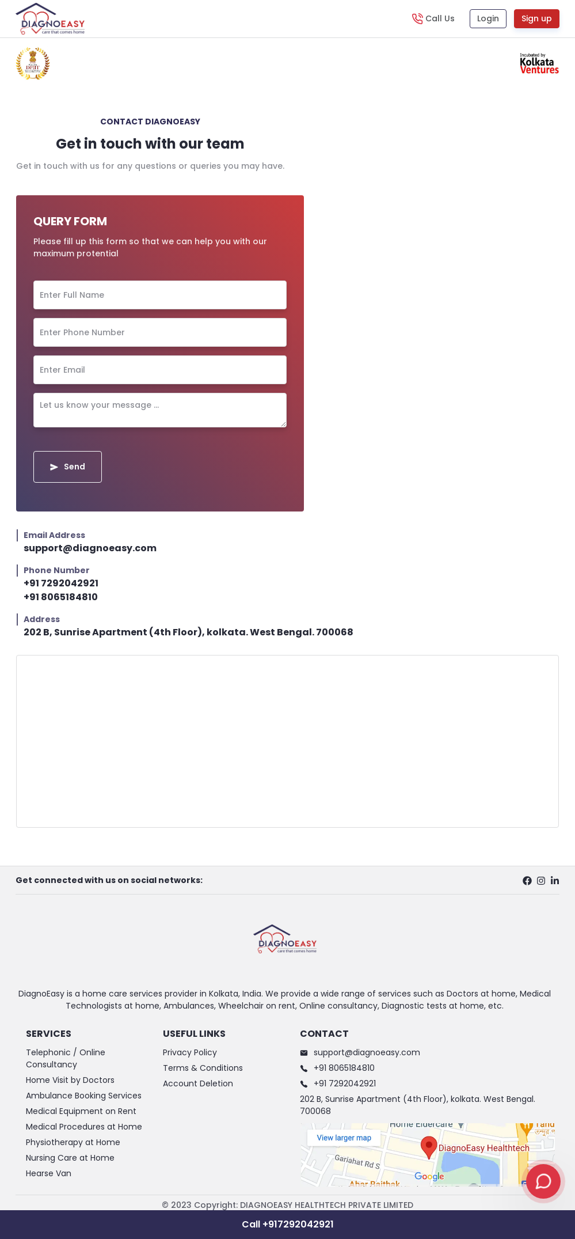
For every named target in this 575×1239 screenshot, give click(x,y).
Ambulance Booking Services (84, 1095)
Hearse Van (48, 1173)
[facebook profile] (527, 880)
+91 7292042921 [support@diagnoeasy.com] (61, 583)
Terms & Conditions (203, 1068)
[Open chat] (543, 1181)
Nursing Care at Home (70, 1158)
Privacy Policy (190, 1052)
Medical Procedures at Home (84, 1126)
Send (67, 466)
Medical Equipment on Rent (81, 1111)
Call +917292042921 (288, 1224)
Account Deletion (198, 1083)
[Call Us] (433, 18)
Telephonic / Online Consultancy (65, 1058)
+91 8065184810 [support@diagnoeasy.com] (61, 597)
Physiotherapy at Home (73, 1142)
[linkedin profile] (554, 880)
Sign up (536, 18)
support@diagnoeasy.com (90, 548)
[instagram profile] (541, 880)
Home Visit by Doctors (70, 1080)
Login (488, 18)
